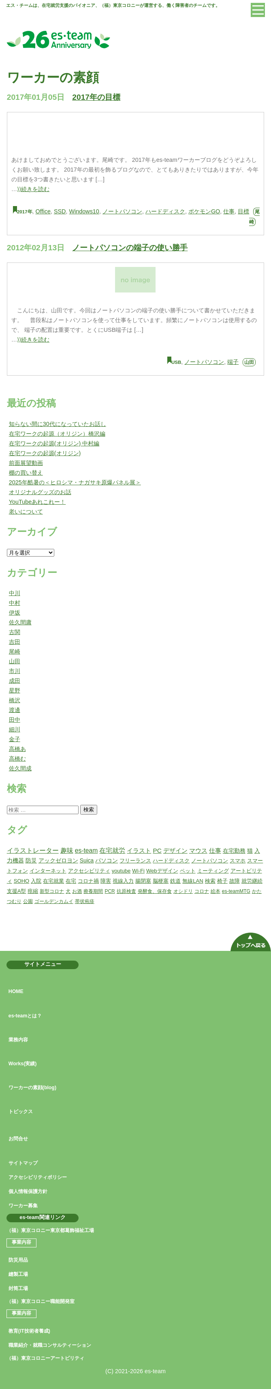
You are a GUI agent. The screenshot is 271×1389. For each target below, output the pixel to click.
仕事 (229, 211)
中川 (14, 593)
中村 (14, 603)
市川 (14, 671)
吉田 (14, 642)
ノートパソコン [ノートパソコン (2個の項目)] (209, 861)
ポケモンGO (204, 211)
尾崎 (14, 651)
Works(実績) (23, 1063)
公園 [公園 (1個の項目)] (28, 901)
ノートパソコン (122, 211)
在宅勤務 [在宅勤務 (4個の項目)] (234, 850)
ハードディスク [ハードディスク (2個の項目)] (171, 861)
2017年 (24, 211)
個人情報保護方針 (28, 1191)
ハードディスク (165, 211)
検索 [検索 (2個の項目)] (210, 881)
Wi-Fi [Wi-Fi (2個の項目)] (138, 871)
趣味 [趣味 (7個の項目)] (66, 850)
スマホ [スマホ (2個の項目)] (237, 861)
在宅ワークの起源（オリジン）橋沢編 (57, 433)
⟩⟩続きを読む (33, 189)
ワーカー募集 (23, 1205)
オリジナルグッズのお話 (40, 492)
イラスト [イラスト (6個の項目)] (139, 850)
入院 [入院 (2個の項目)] (36, 881)
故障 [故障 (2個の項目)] (234, 881)
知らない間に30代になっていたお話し (57, 424)
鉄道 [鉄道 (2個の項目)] (175, 881)
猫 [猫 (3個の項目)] (250, 850)
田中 (14, 719)
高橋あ (17, 749)
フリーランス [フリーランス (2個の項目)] (135, 861)
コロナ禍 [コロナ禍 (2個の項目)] (88, 881)
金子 (14, 739)
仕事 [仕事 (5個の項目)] (215, 850)
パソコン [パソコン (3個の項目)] (106, 860)
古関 (14, 632)
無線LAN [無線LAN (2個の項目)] (192, 881)
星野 (14, 690)
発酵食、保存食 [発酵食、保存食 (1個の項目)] (155, 891)
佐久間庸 (20, 622)
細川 (14, 729)
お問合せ (18, 1139)
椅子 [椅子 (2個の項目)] (222, 881)
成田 (14, 680)
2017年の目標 (96, 97)
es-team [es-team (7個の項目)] (86, 850)
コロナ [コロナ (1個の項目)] (201, 891)
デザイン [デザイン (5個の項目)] (175, 850)
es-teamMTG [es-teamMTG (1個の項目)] (236, 891)
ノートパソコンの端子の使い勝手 (130, 247)
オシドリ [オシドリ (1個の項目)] (183, 891)
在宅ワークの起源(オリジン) (45, 453)
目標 (243, 211)
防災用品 (18, 1260)
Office (43, 211)
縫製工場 (18, 1274)
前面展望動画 (26, 463)
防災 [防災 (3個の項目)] (31, 860)
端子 (233, 362)
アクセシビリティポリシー (38, 1177)
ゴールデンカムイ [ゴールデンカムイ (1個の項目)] (53, 901)
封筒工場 (18, 1288)
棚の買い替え (26, 472)
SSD (60, 211)
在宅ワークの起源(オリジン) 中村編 (54, 443)
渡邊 (14, 710)
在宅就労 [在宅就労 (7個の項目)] (112, 850)
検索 (88, 809)
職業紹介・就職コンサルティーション (50, 1345)
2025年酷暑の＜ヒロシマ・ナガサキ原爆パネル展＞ (75, 482)
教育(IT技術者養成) (29, 1331)
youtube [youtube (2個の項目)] (121, 871)
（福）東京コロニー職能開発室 (40, 1301)
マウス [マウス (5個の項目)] (198, 850)
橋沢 (14, 700)
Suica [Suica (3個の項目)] (87, 860)
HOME (16, 991)
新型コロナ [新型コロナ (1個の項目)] (52, 891)
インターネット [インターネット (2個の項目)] (48, 871)
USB (176, 362)
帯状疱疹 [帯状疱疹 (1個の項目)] (84, 901)
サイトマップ (23, 1163)
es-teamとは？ (25, 1016)
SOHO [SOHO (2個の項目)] (22, 881)
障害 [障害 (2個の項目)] (105, 881)
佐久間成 (20, 768)
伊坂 (14, 612)
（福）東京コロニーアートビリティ (45, 1358)
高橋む (17, 758)
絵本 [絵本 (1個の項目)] (215, 891)
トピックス (21, 1111)
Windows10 (84, 211)
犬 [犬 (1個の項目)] (68, 891)
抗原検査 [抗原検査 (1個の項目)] (126, 891)
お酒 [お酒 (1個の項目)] (77, 891)
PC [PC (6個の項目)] (157, 850)
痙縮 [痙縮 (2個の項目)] (33, 891)
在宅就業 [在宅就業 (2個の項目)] (53, 881)
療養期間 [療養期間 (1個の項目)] (93, 891)
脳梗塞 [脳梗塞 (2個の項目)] (161, 881)
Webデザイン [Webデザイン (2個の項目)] (162, 871)
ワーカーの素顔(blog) (32, 1087)
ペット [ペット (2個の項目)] (188, 871)
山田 (249, 362)
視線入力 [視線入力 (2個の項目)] (123, 881)
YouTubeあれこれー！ (37, 502)
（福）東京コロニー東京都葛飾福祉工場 (50, 1230)
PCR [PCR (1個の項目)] (110, 891)
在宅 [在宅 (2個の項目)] (71, 881)
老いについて (26, 511)
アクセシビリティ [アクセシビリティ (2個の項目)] (89, 871)
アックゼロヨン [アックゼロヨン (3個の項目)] (58, 860)
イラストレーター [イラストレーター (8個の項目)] (33, 850)
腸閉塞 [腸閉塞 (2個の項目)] (143, 881)
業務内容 (18, 1040)
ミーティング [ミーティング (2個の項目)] (213, 871)
